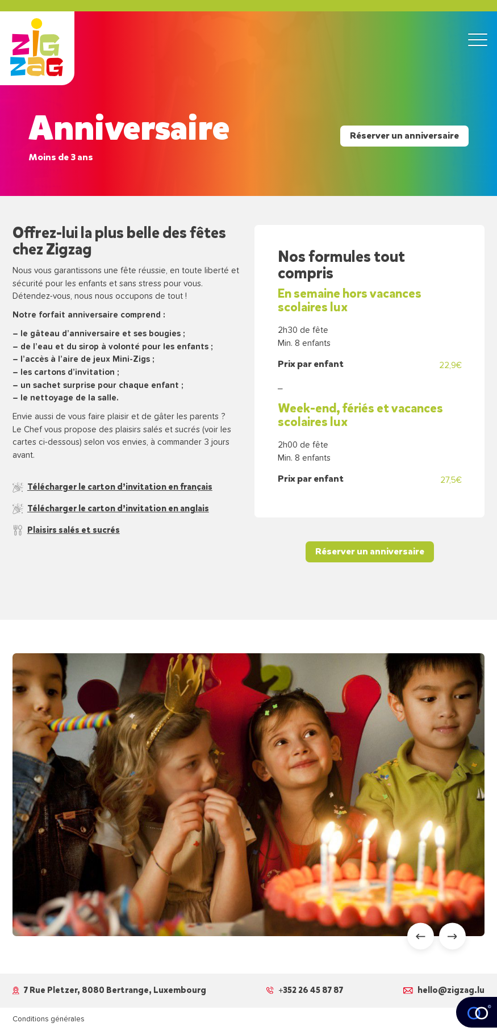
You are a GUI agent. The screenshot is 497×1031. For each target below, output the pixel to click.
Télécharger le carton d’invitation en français (112, 486)
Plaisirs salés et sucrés (66, 530)
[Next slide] (452, 936)
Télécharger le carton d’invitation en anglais (110, 508)
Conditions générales (48, 1019)
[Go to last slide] (420, 936)
